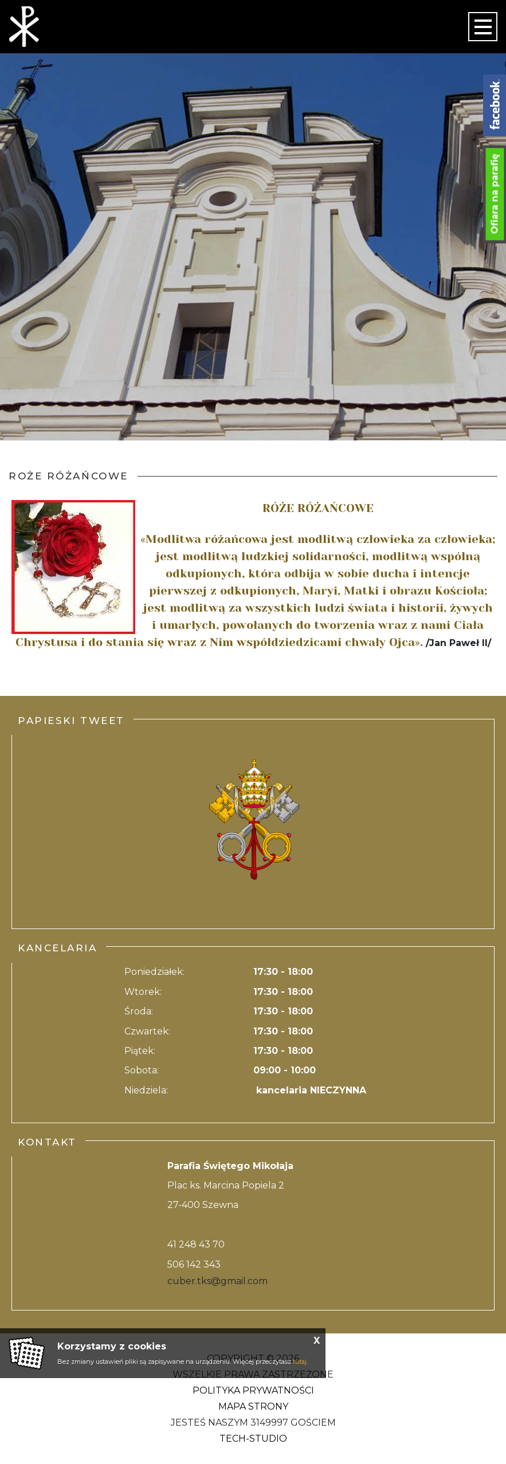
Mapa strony (253, 1406)
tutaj (300, 1361)
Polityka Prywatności (253, 1390)
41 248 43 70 (196, 1244)
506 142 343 (194, 1264)
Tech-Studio (253, 1438)
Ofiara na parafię (494, 194)
